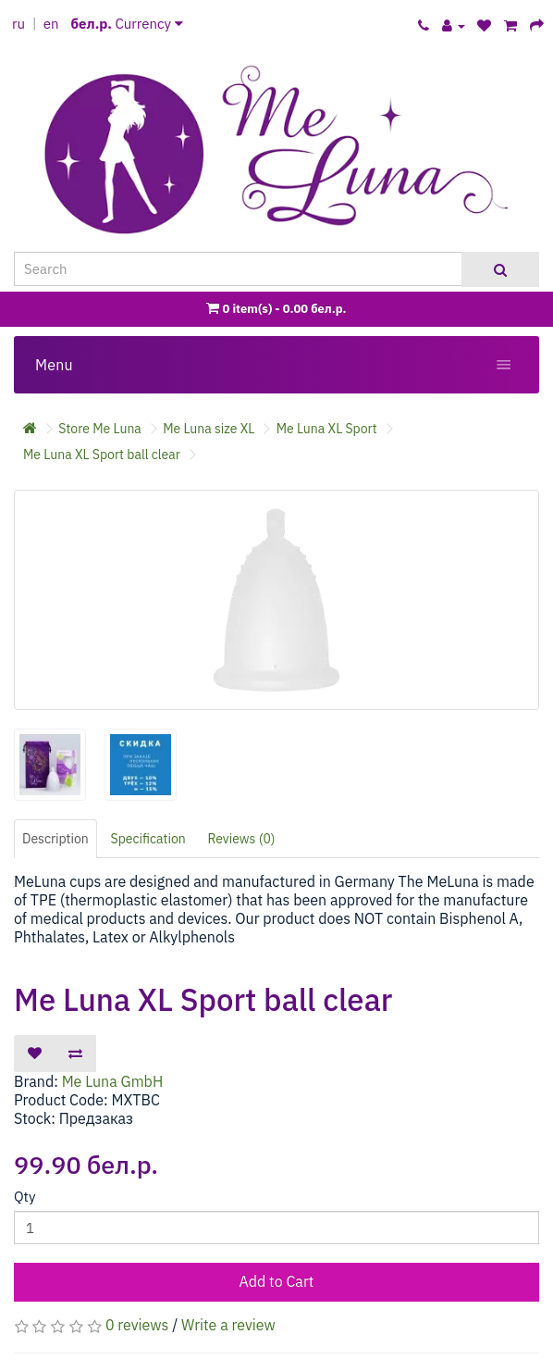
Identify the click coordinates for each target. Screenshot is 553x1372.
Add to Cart (277, 1281)
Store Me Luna (99, 428)
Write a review (228, 1325)
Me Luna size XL (208, 428)
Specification (148, 838)
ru (18, 23)
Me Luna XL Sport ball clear (101, 454)
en (51, 23)
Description (55, 838)
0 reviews (136, 1325)
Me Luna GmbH (113, 1081)
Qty (24, 1196)
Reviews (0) (242, 838)
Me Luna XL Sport (326, 428)
